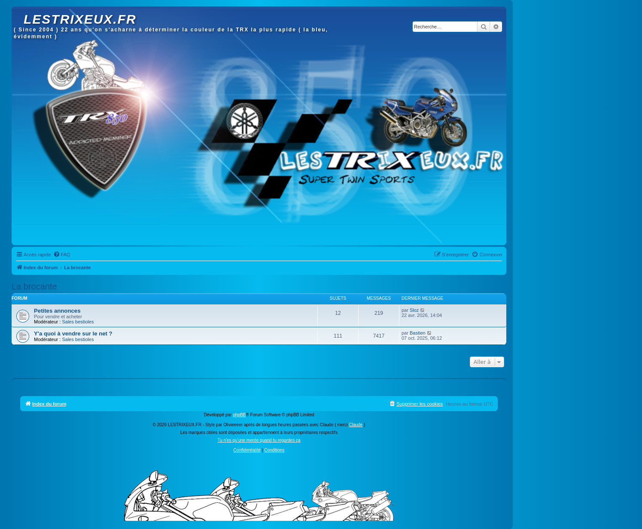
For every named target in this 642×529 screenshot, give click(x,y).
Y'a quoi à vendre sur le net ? (73, 333)
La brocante (34, 286)
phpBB (239, 414)
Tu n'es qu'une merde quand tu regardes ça (258, 440)
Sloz (414, 310)
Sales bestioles (78, 321)
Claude (356, 424)
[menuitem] (61, 254)
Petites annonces (57, 311)
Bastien (418, 332)
